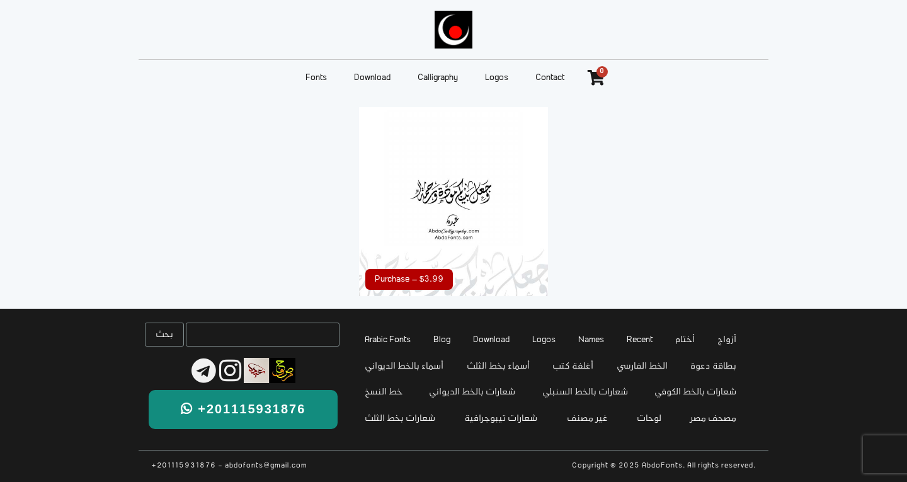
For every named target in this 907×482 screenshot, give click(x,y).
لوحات (649, 419)
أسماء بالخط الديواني (404, 366)
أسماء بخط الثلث (498, 366)
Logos (496, 78)
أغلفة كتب (572, 366)
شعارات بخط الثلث (400, 419)
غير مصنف (587, 419)
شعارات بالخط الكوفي (695, 392)
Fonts (316, 78)
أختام (685, 340)
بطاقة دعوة (713, 366)
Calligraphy (438, 78)
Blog (441, 340)
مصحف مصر (713, 419)
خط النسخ (383, 392)
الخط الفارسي (642, 366)
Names (591, 340)
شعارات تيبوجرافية (500, 419)
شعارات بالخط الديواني (472, 392)
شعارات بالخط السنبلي (585, 392)
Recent (640, 340)
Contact (549, 78)
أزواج (726, 340)
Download (372, 78)
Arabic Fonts (388, 340)
